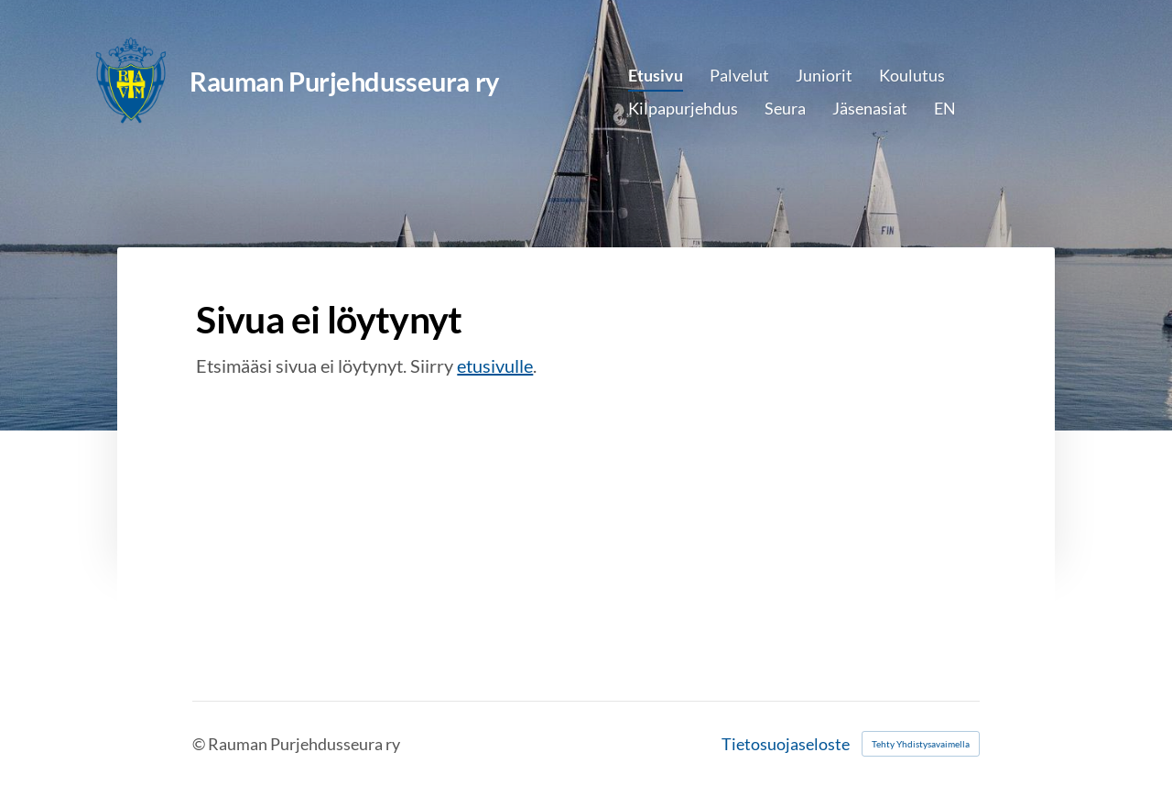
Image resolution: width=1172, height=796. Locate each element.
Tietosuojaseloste (786, 744)
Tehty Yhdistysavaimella (921, 743)
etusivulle (495, 365)
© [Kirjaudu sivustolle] (200, 744)
